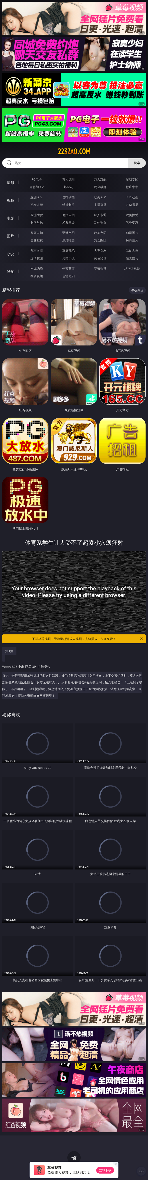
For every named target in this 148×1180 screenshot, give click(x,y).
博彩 (10, 182)
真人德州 (68, 179)
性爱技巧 (132, 258)
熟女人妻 (36, 205)
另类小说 (68, 258)
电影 (10, 218)
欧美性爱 (132, 215)
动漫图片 (132, 233)
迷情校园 (36, 258)
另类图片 (132, 240)
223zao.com (74, 151)
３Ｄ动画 (132, 197)
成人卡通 (100, 215)
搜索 (137, 163)
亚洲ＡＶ (36, 197)
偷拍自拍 (68, 215)
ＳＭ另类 (132, 205)
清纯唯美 (68, 240)
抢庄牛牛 (132, 187)
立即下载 (105, 1170)
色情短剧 (68, 276)
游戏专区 (132, 179)
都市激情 (36, 250)
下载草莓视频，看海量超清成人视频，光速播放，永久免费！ (88, 639)
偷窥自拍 (36, 233)
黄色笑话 (100, 258)
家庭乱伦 (68, 250)
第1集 (9, 651)
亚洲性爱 (36, 215)
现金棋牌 (100, 187)
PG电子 (36, 179)
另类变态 (132, 222)
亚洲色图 (68, 233)
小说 (10, 253)
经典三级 (68, 222)
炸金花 (68, 187)
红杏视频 (36, 276)
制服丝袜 (36, 222)
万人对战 (100, 179)
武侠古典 (132, 250)
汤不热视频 (132, 268)
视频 (10, 200)
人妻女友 (100, 250)
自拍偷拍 (68, 197)
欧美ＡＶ (100, 197)
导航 (10, 271)
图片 (10, 236)
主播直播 (100, 205)
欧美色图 (100, 233)
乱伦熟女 (100, 222)
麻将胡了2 (37, 187)
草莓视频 (100, 268)
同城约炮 (36, 268)
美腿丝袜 (36, 240)
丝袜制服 (68, 205)
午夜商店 (68, 268)
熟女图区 (100, 240)
